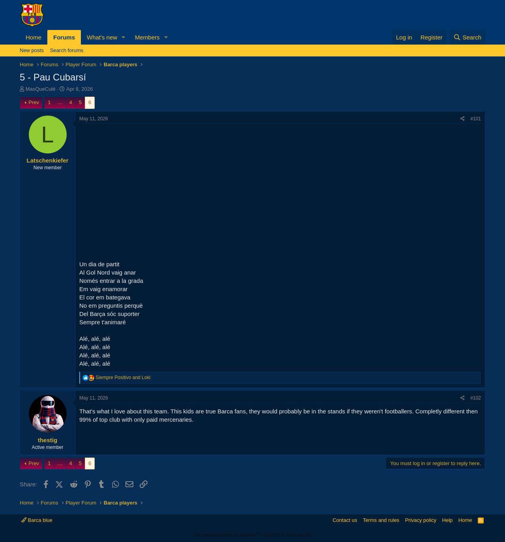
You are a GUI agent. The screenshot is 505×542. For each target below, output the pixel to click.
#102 (475, 398)
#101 (475, 118)
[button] (123, 37)
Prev (33, 102)
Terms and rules (381, 520)
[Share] (463, 118)
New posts (32, 50)
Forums (64, 37)
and (122, 377)
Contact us (345, 520)
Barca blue (36, 520)
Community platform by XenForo (252, 535)
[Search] (467, 37)
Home (33, 37)
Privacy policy (420, 520)
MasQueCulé (41, 89)
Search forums (67, 50)
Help (447, 520)
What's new (102, 37)
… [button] (60, 102)
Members (147, 37)
